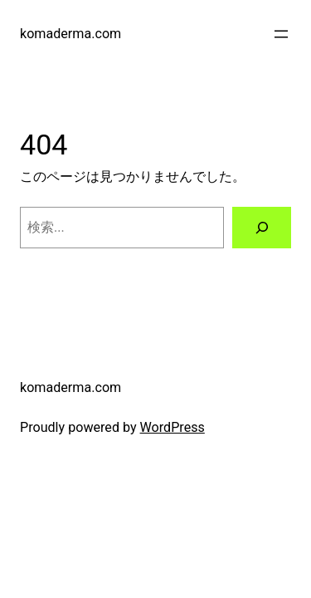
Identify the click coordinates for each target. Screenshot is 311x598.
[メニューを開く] (281, 34)
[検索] (261, 227)
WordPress (172, 427)
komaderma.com (70, 34)
